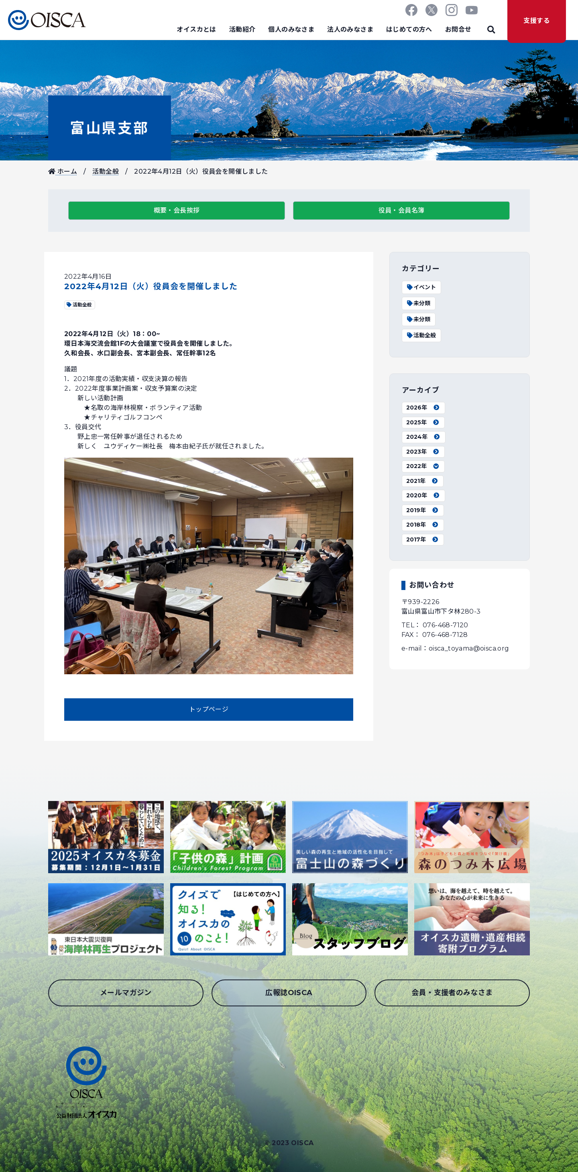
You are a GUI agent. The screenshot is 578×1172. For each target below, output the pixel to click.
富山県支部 (109, 128)
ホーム (62, 171)
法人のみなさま (350, 29)
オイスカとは (196, 29)
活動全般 (105, 171)
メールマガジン (126, 992)
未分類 (418, 303)
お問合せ (458, 29)
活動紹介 (242, 29)
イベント (421, 287)
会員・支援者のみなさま (452, 992)
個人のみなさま (291, 29)
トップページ (208, 709)
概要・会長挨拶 (177, 210)
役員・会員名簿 (402, 210)
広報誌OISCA (288, 992)
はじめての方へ (409, 29)
